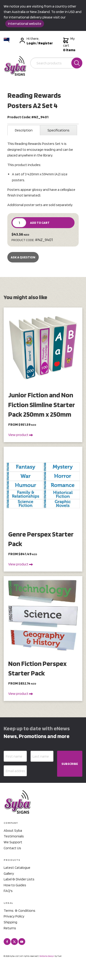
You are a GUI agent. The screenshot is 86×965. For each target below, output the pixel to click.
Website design (46, 956)
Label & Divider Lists (19, 879)
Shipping (10, 922)
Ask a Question (23, 257)
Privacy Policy (14, 916)
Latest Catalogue (17, 867)
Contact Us (12, 848)
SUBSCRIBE (69, 764)
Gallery (9, 873)
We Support (13, 842)
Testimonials (14, 836)
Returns (10, 928)
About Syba (13, 830)
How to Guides (15, 885)
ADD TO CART (40, 222)
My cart (69, 44)
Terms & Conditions (19, 910)
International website (24, 23)
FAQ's (8, 891)
